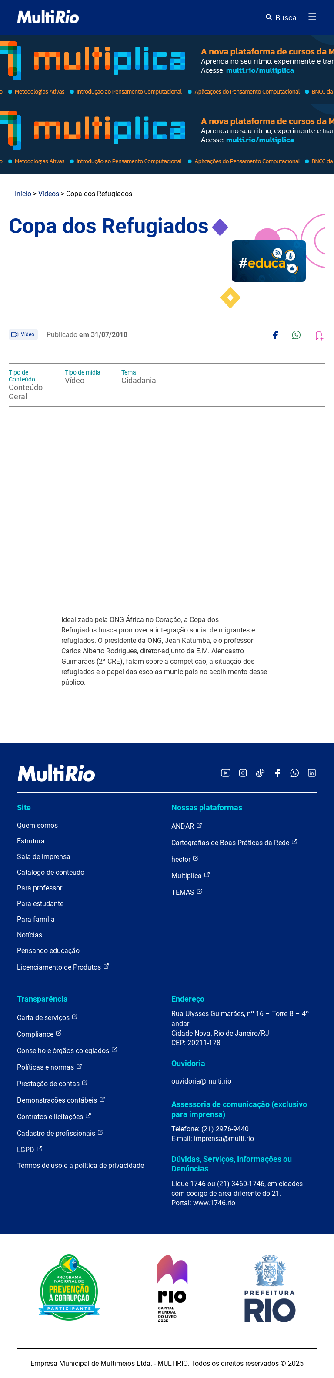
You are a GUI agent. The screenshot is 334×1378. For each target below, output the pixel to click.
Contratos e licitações (54, 1116)
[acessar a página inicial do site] (48, 17)
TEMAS (187, 891)
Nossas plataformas (206, 807)
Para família (36, 919)
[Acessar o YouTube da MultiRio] (225, 773)
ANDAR (187, 825)
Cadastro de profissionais (60, 1132)
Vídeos (48, 194)
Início (23, 194)
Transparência (42, 998)
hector (185, 858)
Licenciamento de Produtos (63, 966)
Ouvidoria (188, 1063)
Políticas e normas (50, 1066)
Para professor (39, 888)
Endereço (187, 998)
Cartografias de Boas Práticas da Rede (234, 842)
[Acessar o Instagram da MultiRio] (242, 773)
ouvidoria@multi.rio (201, 1081)
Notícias (29, 935)
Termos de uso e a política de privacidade (80, 1165)
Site (24, 807)
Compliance (39, 1033)
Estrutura (31, 841)
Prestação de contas (52, 1083)
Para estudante (40, 904)
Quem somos (37, 825)
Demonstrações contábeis (61, 1099)
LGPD (30, 1149)
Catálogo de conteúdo (50, 872)
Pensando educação (48, 951)
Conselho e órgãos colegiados (67, 1050)
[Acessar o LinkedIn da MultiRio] (312, 773)
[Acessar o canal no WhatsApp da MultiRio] (294, 773)
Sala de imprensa (43, 857)
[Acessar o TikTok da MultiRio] (260, 773)
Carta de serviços (47, 1017)
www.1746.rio (214, 1203)
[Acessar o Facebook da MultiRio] (277, 773)
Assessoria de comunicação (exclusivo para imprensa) (239, 1109)
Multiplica (190, 875)
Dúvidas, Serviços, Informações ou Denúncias (231, 1163)
